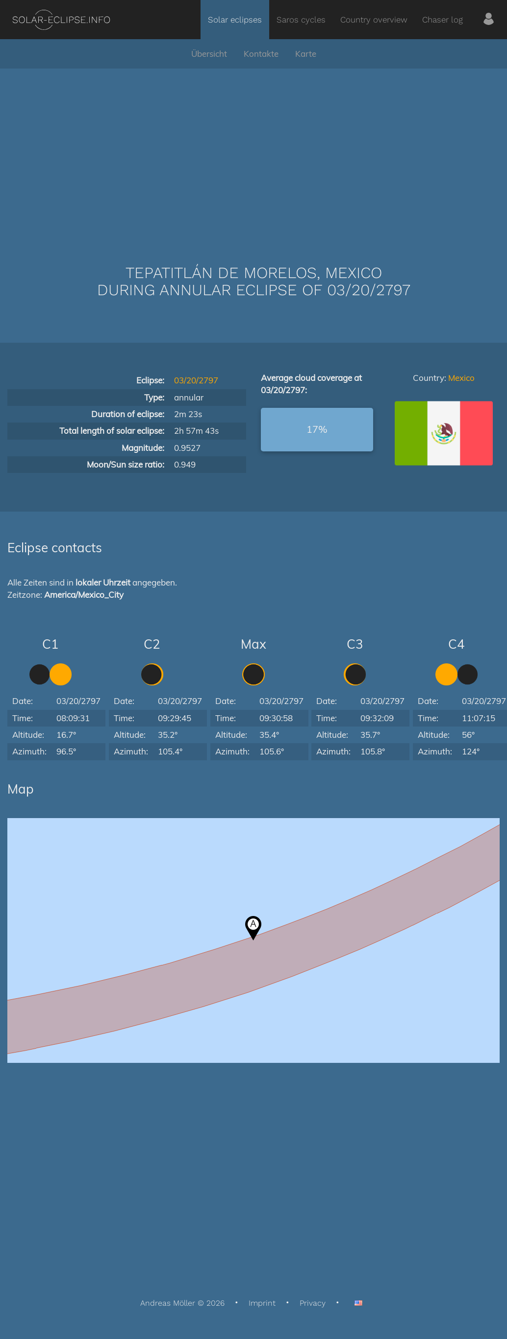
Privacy (313, 1303)
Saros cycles (301, 19)
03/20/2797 (196, 380)
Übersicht (209, 53)
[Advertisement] (253, 151)
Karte (305, 53)
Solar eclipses (235, 19)
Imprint (262, 1303)
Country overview (373, 19)
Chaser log (442, 19)
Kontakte (261, 53)
